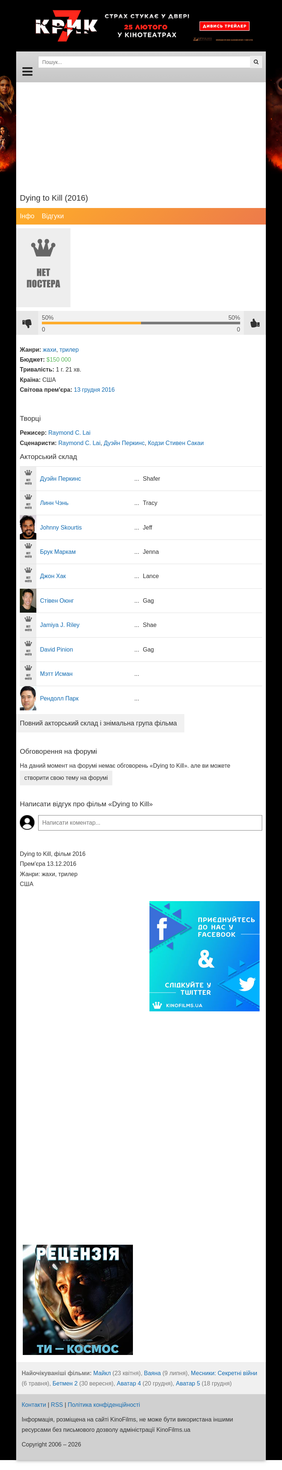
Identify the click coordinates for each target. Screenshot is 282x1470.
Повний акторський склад (98, 723)
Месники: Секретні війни (224, 1373)
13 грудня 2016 (94, 390)
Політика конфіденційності (104, 1405)
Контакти (34, 1405)
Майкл (102, 1373)
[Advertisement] (141, 133)
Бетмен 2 (65, 1383)
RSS (57, 1405)
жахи (50, 350)
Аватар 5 (188, 1383)
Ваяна (152, 1373)
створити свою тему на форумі (66, 778)
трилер (69, 350)
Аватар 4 (129, 1383)
